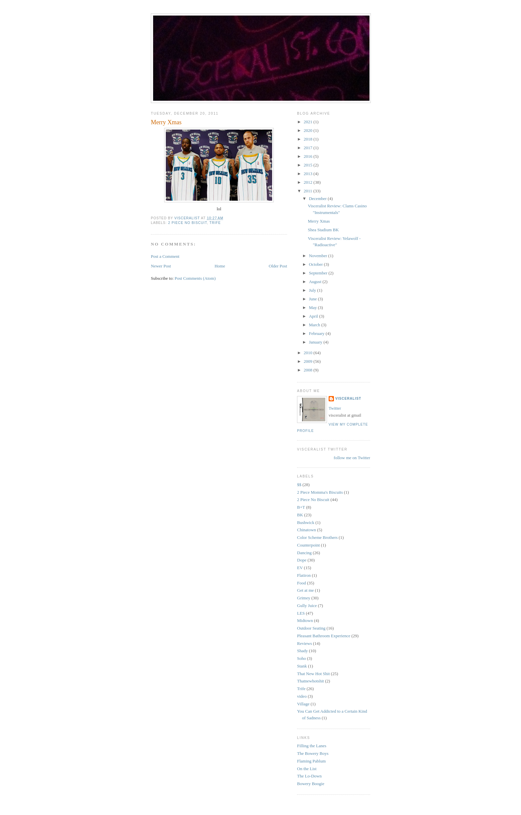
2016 (308, 156)
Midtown (305, 620)
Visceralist (348, 398)
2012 (308, 182)
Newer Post (161, 265)
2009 (308, 361)
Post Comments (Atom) (195, 278)
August (316, 281)
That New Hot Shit (313, 673)
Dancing (304, 552)
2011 (308, 190)
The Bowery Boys (313, 753)
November (318, 255)
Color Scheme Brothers (317, 537)
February (317, 333)
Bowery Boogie (310, 783)
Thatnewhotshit (310, 680)
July (313, 290)
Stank (302, 665)
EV (300, 567)
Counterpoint (308, 545)
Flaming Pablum (311, 761)
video (302, 696)
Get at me (305, 590)
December (318, 198)
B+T (301, 507)
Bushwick (305, 522)
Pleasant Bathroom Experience (323, 635)
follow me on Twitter (352, 457)
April (314, 316)
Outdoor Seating (311, 628)
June (313, 298)
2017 (308, 147)
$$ (299, 484)
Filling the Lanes (311, 745)
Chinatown (306, 529)
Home (220, 265)
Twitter (335, 408)
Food (301, 582)
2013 (308, 173)
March (315, 324)
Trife (215, 223)
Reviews (304, 643)
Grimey (303, 597)
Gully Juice (307, 605)
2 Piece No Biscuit (187, 223)
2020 (308, 130)
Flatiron (304, 575)
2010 (308, 352)
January (316, 342)
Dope (301, 560)
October (316, 264)
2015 (308, 164)
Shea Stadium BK (323, 229)
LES (301, 613)
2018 (308, 139)
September (319, 272)
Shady (302, 650)
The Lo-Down (309, 775)
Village (303, 703)
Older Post (278, 265)
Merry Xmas (319, 221)
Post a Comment (165, 256)
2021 (308, 121)
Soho (301, 658)
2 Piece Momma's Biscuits (320, 492)
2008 (308, 369)
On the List (307, 768)
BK (300, 514)
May (313, 307)
